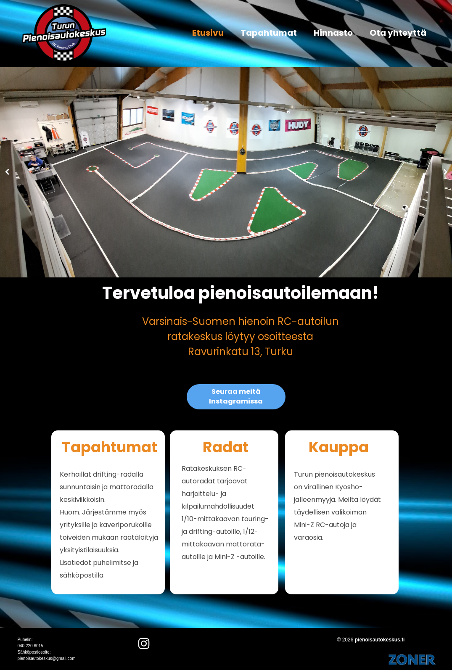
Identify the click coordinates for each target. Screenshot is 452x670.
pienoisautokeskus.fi (380, 640)
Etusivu (208, 33)
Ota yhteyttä (398, 33)
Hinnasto (333, 33)
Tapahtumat (269, 33)
